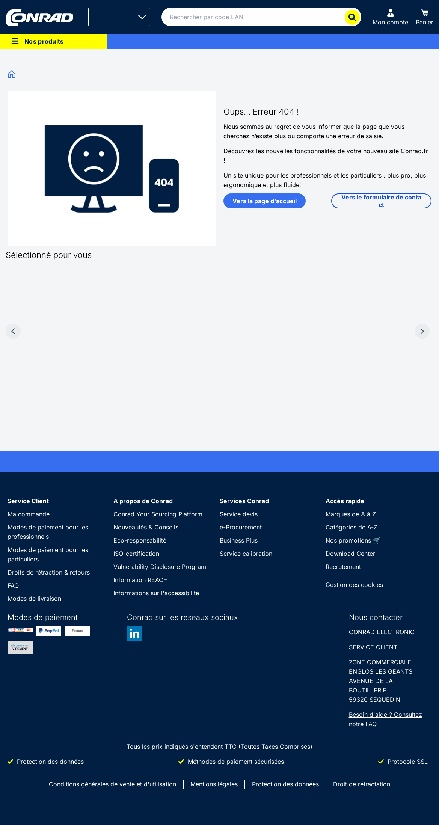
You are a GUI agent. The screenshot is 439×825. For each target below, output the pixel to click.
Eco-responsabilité (139, 540)
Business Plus (239, 540)
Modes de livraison (34, 598)
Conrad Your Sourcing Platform (157, 514)
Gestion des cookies (354, 584)
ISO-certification (136, 553)
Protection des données (285, 784)
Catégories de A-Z (351, 527)
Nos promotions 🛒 (353, 540)
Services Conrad (244, 501)
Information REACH (140, 580)
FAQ (13, 585)
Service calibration (246, 553)
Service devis (239, 514)
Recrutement (343, 566)
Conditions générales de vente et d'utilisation (112, 784)
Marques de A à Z (351, 514)
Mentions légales (214, 784)
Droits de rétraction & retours (49, 572)
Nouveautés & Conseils (145, 527)
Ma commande (29, 514)
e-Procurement (241, 527)
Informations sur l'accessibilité (156, 593)
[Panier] (424, 17)
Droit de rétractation (361, 784)
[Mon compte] (390, 17)
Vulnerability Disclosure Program (159, 566)
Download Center (350, 553)
